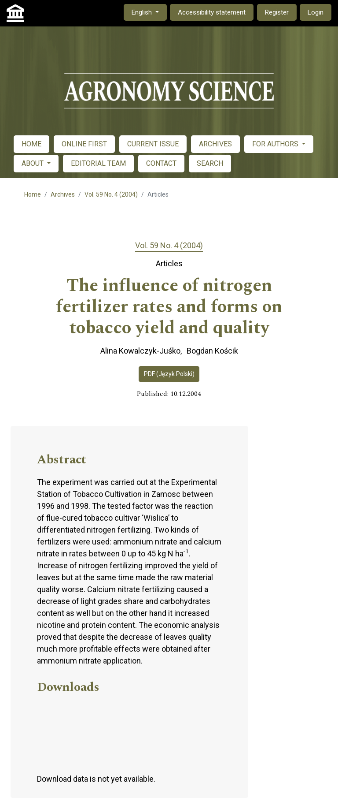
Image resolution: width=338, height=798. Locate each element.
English (149, 11)
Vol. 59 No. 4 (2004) (111, 194)
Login (315, 12)
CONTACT (161, 163)
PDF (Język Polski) (169, 373)
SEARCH (210, 163)
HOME (31, 144)
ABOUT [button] (33, 163)
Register (277, 12)
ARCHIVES (215, 144)
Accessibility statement (212, 12)
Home (32, 194)
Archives (63, 194)
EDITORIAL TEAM (98, 163)
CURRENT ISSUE (153, 144)
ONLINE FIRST (84, 144)
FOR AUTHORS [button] (276, 144)
